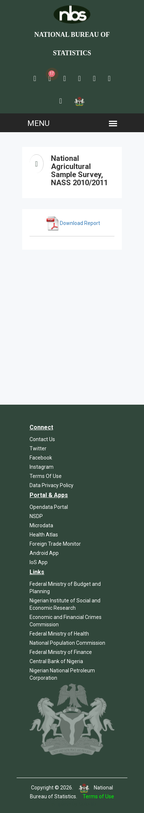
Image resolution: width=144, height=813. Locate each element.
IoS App (39, 562)
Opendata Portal (49, 507)
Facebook (41, 458)
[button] (35, 78)
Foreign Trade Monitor (55, 544)
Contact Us (42, 439)
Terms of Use (98, 796)
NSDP (36, 516)
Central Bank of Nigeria (56, 661)
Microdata (41, 525)
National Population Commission (67, 643)
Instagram (42, 467)
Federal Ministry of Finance (61, 652)
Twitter (38, 448)
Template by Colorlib (72, 804)
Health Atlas (44, 535)
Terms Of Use (46, 476)
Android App (44, 553)
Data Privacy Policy (51, 485)
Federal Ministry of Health (59, 634)
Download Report (72, 223)
